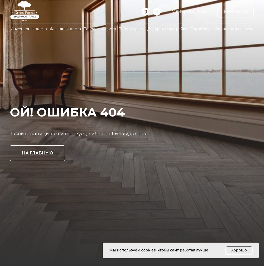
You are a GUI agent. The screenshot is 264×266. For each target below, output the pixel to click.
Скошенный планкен (234, 29)
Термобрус (201, 29)
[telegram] (157, 12)
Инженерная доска (28, 29)
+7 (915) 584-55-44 (188, 11)
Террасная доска (100, 29)
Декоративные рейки (167, 29)
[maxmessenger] (145, 12)
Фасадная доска (65, 29)
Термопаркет (131, 29)
